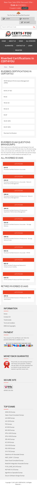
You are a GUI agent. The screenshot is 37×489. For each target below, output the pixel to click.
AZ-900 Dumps (9, 427)
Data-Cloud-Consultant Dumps (14, 460)
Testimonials (7, 320)
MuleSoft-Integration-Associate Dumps (16, 463)
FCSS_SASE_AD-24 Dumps (13, 466)
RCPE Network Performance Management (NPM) (16, 82)
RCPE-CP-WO (8, 91)
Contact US (7, 317)
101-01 (6, 167)
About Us (12, 41)
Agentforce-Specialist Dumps (13, 472)
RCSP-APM (7, 121)
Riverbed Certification (10, 133)
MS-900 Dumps (10, 430)
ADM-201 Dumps (10, 412)
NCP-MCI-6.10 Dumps (11, 469)
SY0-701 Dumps (10, 451)
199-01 (6, 296)
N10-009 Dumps (10, 448)
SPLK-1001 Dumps (10, 433)
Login (8, 18)
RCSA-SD (6, 103)
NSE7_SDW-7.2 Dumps (12, 457)
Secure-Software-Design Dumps (14, 475)
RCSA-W (6, 109)
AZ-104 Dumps (9, 442)
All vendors (30, 41)
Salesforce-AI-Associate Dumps (14, 454)
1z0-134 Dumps (9, 421)
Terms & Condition (9, 323)
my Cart (27, 22)
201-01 (6, 180)
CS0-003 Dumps (10, 445)
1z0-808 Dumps (10, 418)
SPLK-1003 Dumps (10, 436)
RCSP (5, 115)
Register (26, 18)
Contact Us (20, 45)
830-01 (6, 277)
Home (4, 41)
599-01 (6, 237)
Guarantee (9, 45)
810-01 (6, 263)
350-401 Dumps (10, 439)
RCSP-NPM (7, 127)
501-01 (6, 222)
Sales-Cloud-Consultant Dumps (14, 415)
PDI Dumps (8, 424)
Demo (21, 41)
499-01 (6, 208)
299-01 (6, 194)
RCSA (5, 97)
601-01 (6, 251)
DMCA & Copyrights (10, 326)
